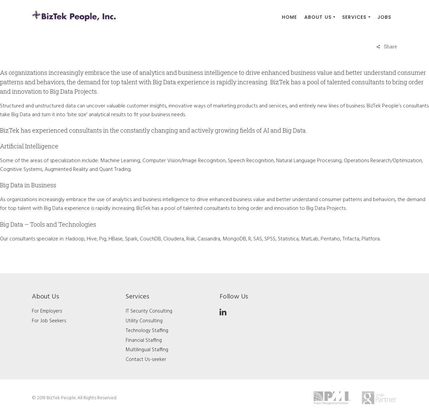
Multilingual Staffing (147, 350)
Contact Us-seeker (146, 360)
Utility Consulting (144, 321)
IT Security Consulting (149, 311)
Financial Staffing (144, 340)
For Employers (47, 311)
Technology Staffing (147, 331)
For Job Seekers (49, 321)
